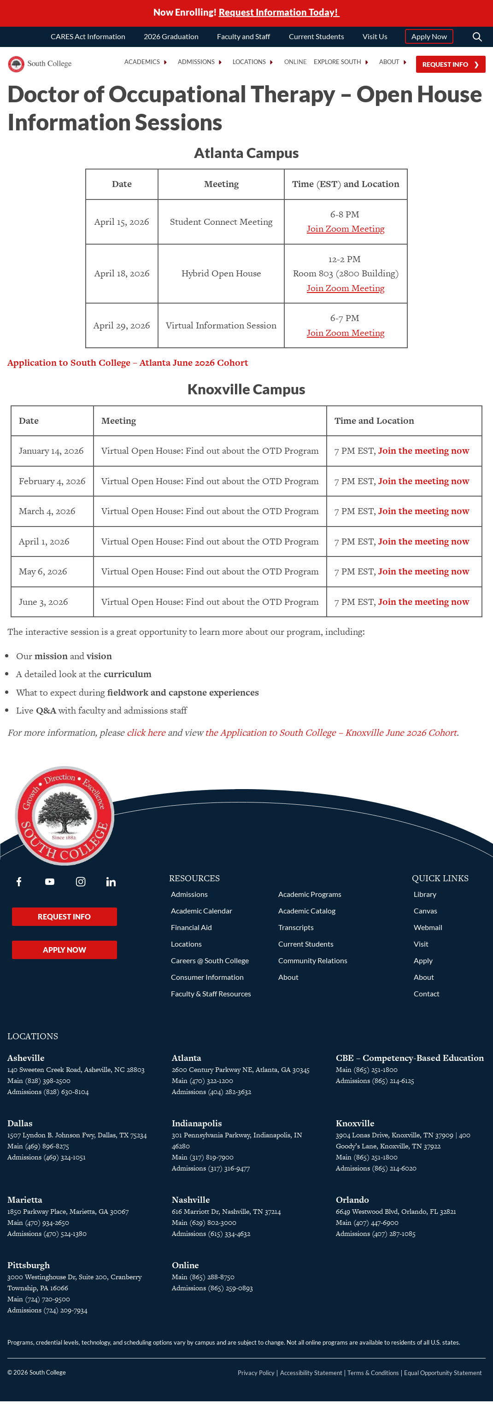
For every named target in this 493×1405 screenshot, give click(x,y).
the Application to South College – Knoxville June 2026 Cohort (331, 736)
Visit (421, 947)
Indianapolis (197, 1127)
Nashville (191, 1203)
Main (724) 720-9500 (38, 1302)
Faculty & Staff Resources (211, 997)
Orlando (352, 1203)
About (288, 980)
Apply (423, 964)
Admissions (189, 897)
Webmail (428, 930)
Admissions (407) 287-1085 (376, 1237)
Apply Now (429, 38)
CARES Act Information (88, 38)
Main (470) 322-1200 (202, 1084)
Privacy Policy (256, 1376)
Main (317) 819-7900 (203, 1160)
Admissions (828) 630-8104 (47, 1095)
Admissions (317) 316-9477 (211, 1172)
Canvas (425, 914)
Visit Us (375, 38)
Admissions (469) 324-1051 (46, 1160)
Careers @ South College (210, 964)
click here (146, 736)
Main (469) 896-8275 (38, 1149)
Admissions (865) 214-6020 (376, 1172)
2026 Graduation (171, 38)
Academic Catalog (306, 914)
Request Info (445, 66)
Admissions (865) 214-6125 (375, 1084)
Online (295, 64)
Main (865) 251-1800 (367, 1073)
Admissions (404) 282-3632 (211, 1095)
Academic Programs (309, 897)
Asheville (26, 1061)
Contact (427, 997)
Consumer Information (207, 980)
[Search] (477, 39)
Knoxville (355, 1127)
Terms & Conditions (373, 1376)
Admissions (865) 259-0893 (212, 1291)
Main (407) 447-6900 (367, 1226)
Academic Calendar (201, 914)
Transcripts (296, 930)
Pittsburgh (28, 1269)
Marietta (24, 1203)
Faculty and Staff (243, 38)
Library (425, 897)
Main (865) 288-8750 (203, 1280)
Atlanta (186, 1061)
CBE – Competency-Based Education (410, 1061)
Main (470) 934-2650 (38, 1226)
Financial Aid (191, 930)
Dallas (20, 1127)
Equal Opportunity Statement (443, 1376)
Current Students (316, 38)
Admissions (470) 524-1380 (47, 1237)
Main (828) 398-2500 (38, 1084)
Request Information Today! (279, 12)
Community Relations (312, 964)
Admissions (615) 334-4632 (211, 1237)
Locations (186, 947)
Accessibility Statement (311, 1376)
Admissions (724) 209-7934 (47, 1313)
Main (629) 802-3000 (204, 1226)
